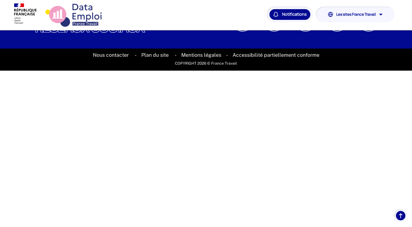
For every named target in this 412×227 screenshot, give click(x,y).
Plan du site (155, 55)
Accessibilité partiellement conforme (276, 55)
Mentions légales (201, 55)
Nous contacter (111, 55)
